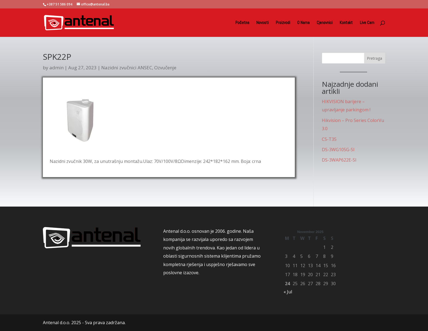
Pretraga (374, 58)
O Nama (303, 23)
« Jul (288, 292)
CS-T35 (329, 139)
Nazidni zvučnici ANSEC (126, 67)
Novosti (262, 23)
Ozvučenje (165, 67)
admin (56, 67)
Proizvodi (283, 23)
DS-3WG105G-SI (338, 150)
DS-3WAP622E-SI (339, 160)
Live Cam (367, 23)
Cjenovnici (324, 23)
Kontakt (346, 23)
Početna (242, 23)
